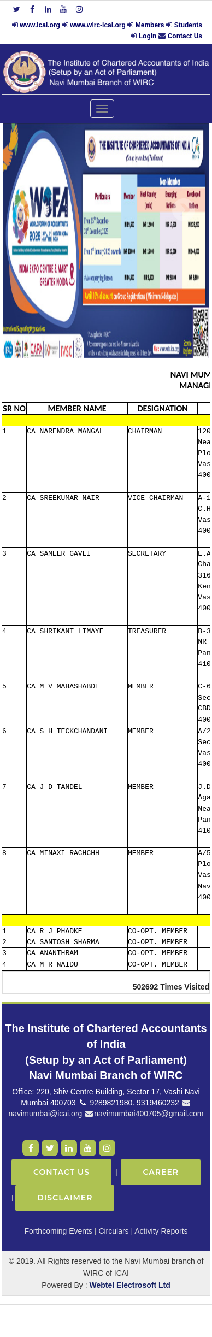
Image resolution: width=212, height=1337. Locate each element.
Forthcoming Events (58, 1231)
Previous (27, 210)
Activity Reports (160, 1231)
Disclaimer (64, 1198)
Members (150, 25)
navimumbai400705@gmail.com (143, 1113)
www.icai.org (40, 25)
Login (148, 36)
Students (188, 25)
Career (161, 1172)
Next (183, 210)
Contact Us (185, 36)
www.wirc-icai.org (98, 25)
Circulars (113, 1231)
